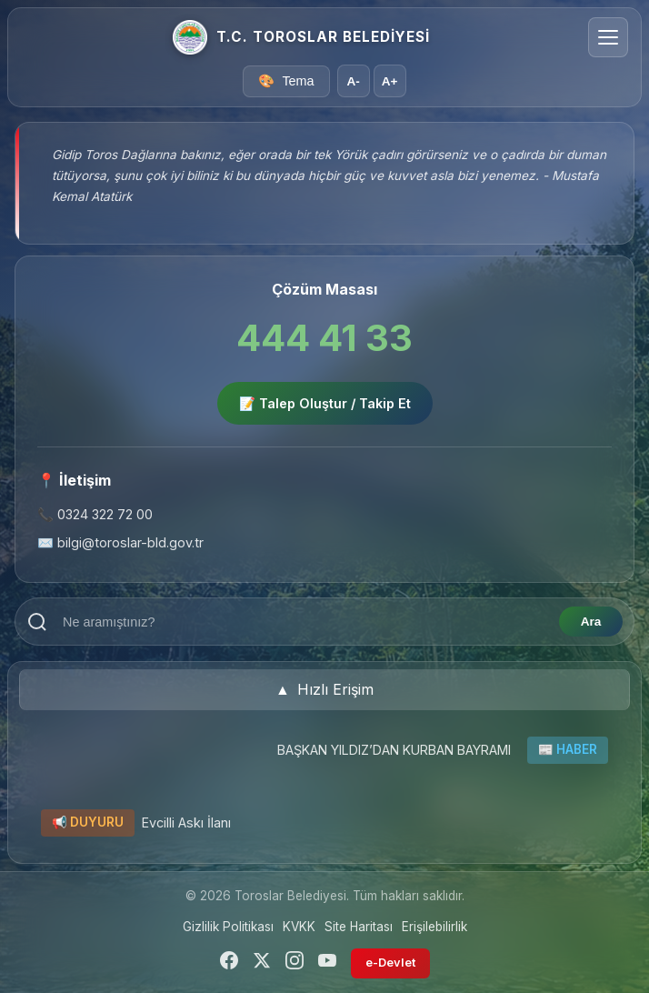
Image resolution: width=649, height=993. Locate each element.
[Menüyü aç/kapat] (608, 37)
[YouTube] (327, 963)
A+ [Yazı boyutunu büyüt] (390, 81)
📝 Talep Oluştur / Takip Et (325, 403)
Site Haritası (358, 926)
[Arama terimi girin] (303, 622)
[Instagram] (294, 963)
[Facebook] (229, 963)
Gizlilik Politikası (228, 926)
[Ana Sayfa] (190, 37)
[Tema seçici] (286, 81)
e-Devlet (390, 962)
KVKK (299, 926)
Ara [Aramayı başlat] (591, 621)
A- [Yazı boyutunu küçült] (352, 81)
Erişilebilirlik (434, 926)
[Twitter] (262, 963)
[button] (324, 690)
